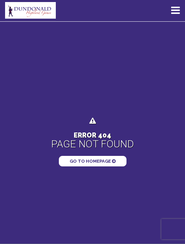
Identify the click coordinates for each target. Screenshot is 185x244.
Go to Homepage (93, 161)
